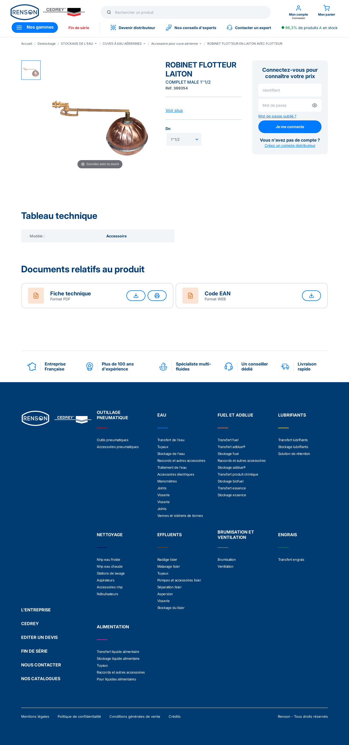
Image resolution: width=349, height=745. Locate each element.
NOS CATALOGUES (40, 678)
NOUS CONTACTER (41, 664)
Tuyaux (162, 447)
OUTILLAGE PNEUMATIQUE (112, 415)
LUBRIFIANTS (292, 415)
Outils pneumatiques (112, 440)
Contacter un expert (249, 27)
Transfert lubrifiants (293, 440)
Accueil (26, 44)
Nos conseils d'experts (191, 27)
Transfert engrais (291, 559)
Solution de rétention (294, 453)
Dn (168, 128)
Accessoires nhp (110, 587)
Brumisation (227, 559)
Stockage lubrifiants (293, 447)
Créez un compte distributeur (290, 145)
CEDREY (30, 623)
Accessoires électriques (175, 474)
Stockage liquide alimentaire (118, 658)
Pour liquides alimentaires (116, 679)
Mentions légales (35, 716)
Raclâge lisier (167, 559)
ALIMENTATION (113, 626)
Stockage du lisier (171, 608)
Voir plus (174, 110)
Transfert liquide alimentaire (118, 651)
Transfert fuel (228, 440)
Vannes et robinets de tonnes (180, 515)
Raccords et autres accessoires (181, 460)
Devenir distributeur (133, 27)
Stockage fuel (228, 453)
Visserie (163, 495)
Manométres (167, 481)
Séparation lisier (169, 587)
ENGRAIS (287, 534)
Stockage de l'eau (171, 453)
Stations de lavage (111, 573)
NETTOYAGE (110, 534)
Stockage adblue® (232, 467)
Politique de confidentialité (79, 716)
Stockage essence (232, 495)
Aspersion (165, 594)
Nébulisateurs (107, 594)
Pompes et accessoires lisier (179, 580)
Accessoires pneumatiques (118, 447)
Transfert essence (232, 488)
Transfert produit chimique (238, 474)
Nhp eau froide (108, 559)
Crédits (175, 716)
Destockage (47, 44)
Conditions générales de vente (134, 716)
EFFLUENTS (169, 534)
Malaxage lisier (168, 566)
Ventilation (225, 566)
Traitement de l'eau (172, 467)
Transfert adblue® (231, 447)
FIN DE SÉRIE (34, 651)
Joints (162, 488)
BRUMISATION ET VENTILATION (236, 534)
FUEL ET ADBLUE (235, 415)
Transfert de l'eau (171, 440)
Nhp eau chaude (109, 566)
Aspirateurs (105, 580)
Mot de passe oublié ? (277, 116)
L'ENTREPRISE (36, 609)
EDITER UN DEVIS (39, 637)
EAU (161, 415)
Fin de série (78, 27)
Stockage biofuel (231, 481)
